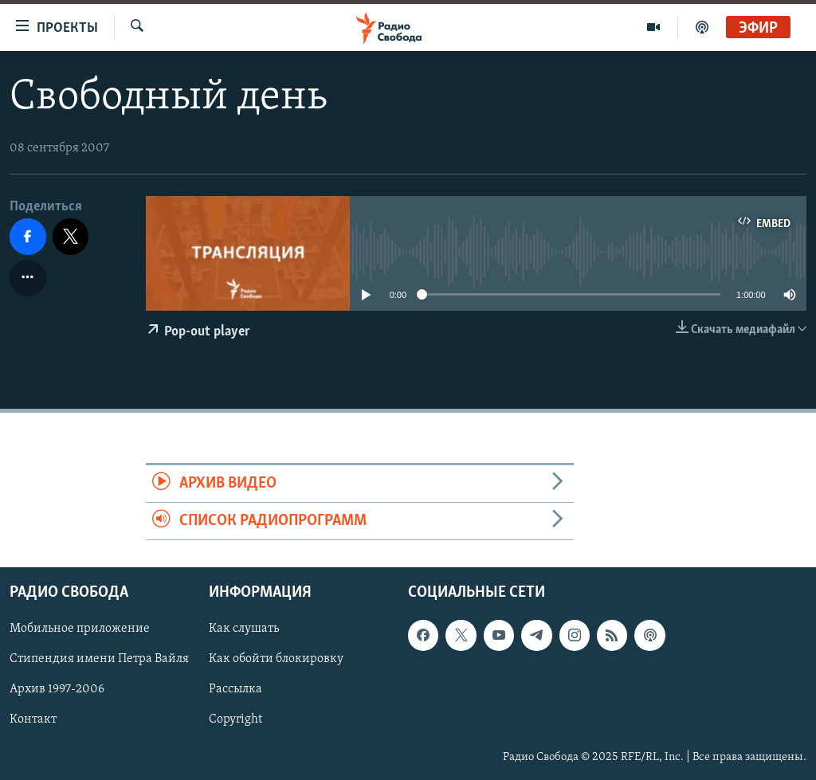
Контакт (33, 720)
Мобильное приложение (80, 629)
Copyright (235, 720)
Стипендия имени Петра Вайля (99, 659)
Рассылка (235, 690)
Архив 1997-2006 (57, 690)
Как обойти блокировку (276, 659)
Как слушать (244, 629)
